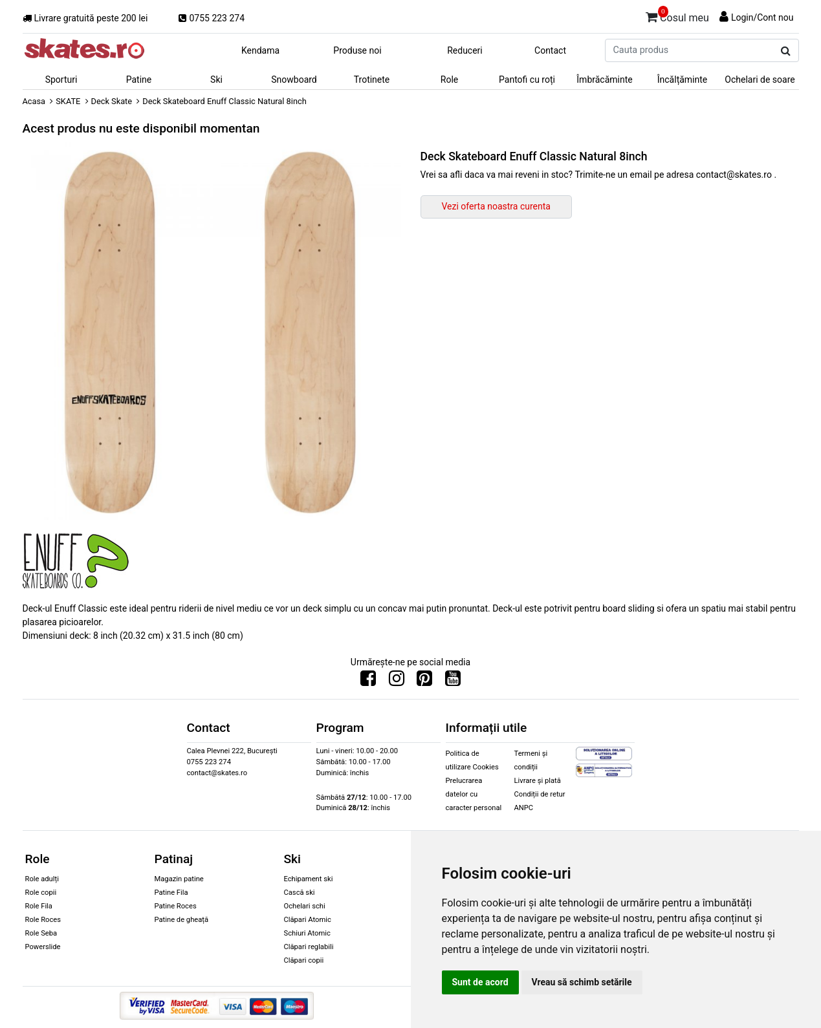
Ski (216, 79)
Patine (139, 79)
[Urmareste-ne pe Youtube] (453, 681)
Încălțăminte (682, 79)
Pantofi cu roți (527, 79)
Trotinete (372, 79)
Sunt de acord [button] (480, 982)
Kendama (260, 50)
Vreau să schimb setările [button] (582, 982)
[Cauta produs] (785, 51)
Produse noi (357, 50)
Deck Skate (112, 101)
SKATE (68, 101)
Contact (550, 50)
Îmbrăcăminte (604, 79)
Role (449, 79)
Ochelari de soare (759, 79)
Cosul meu (677, 15)
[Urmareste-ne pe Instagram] (397, 681)
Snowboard (294, 79)
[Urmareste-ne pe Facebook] (368, 681)
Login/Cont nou (762, 17)
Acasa (34, 101)
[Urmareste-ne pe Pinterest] (424, 681)
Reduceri (465, 50)
